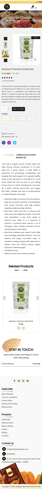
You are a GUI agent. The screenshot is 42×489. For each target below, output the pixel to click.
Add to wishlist (8, 134)
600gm (31, 118)
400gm (6, 127)
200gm (6, 118)
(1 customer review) (8, 81)
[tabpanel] (21, 304)
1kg (13, 118)
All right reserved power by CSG (28, 486)
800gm (21, 118)
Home (8, 20)
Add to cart (18, 109)
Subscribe (36, 364)
